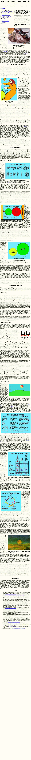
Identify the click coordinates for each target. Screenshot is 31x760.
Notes (2, 23)
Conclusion (3, 22)
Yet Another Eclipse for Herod (12, 626)
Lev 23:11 (12, 106)
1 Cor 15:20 (12, 105)
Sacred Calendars (4, 13)
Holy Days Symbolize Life (6, 16)
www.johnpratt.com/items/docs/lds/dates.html (18, 628)
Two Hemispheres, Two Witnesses (7, 12)
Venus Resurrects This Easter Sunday (10, 594)
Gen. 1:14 (5, 51)
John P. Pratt (16, 4)
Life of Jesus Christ (5, 21)
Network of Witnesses (5, 17)
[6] (8, 182)
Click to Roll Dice (25, 335)
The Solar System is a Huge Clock (7, 11)
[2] (16, 72)
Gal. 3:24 (25, 126)
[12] (5, 441)
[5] (4, 151)
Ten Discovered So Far (6, 15)
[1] (18, 70)
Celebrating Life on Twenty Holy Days (14, 622)
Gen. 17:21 (26, 53)
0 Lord (20, 5)
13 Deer (24, 5)
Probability (4, 18)
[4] (29, 114)
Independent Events (5, 19)
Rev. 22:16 (14, 75)
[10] (11, 406)
